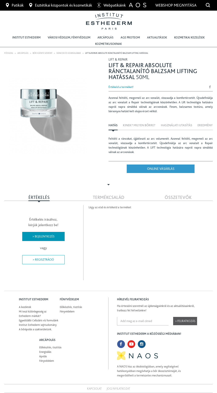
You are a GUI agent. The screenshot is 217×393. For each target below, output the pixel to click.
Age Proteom (130, 37)
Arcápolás (105, 37)
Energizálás (45, 351)
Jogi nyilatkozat (118, 388)
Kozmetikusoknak (108, 43)
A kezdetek (25, 307)
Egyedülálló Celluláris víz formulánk (38, 320)
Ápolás (43, 356)
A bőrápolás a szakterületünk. (35, 329)
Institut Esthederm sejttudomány (38, 324)
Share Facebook (210, 87)
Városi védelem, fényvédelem (69, 37)
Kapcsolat (94, 388)
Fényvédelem (67, 311)
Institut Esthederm (26, 37)
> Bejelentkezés (43, 236)
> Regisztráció (43, 259)
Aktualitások (157, 37)
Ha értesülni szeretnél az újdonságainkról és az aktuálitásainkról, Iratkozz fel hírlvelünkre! (156, 308)
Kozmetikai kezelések (189, 37)
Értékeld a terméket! (121, 87)
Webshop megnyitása (176, 5)
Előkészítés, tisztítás (71, 307)
